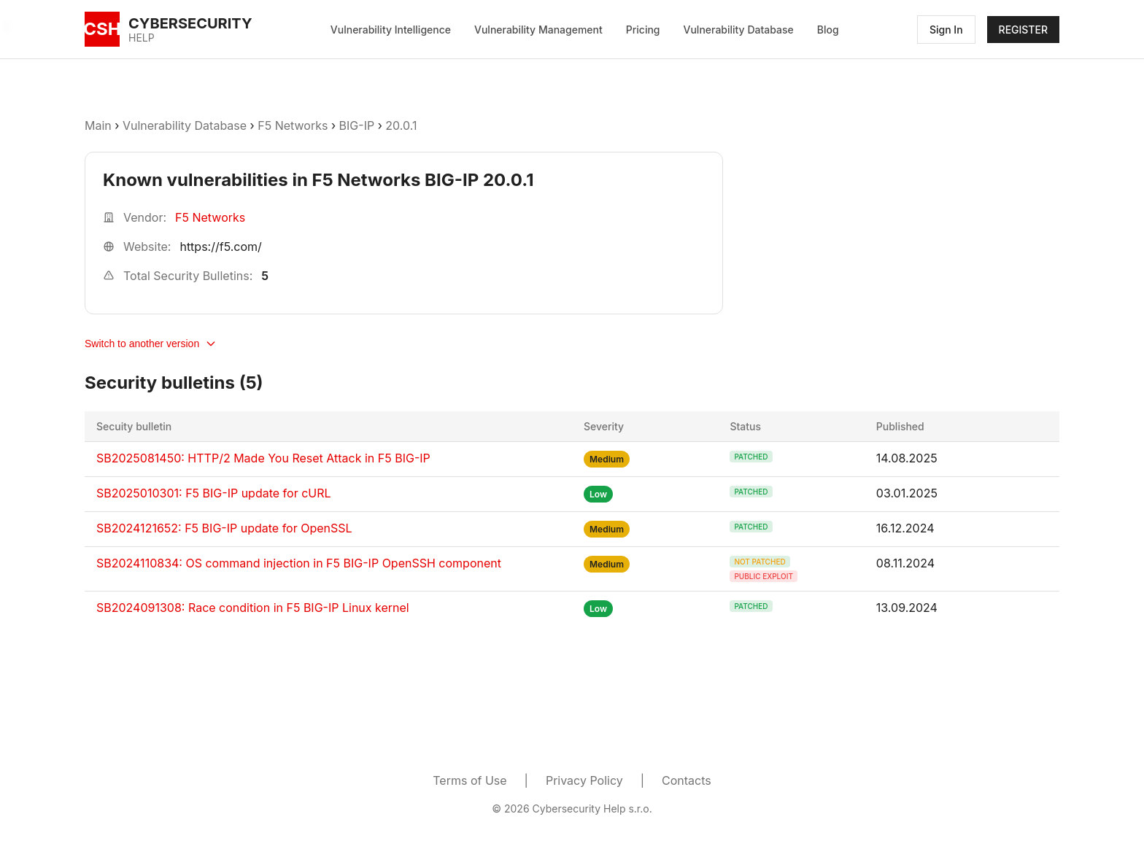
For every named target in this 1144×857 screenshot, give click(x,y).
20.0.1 (401, 125)
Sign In (946, 29)
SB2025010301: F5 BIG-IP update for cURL (213, 493)
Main (98, 125)
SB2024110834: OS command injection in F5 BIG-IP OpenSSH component (298, 563)
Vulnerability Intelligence (391, 29)
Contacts (686, 780)
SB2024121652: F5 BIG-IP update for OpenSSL (224, 528)
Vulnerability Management (538, 29)
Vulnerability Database (739, 29)
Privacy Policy (584, 780)
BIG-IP (357, 125)
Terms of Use (469, 780)
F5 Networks (293, 125)
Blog (828, 29)
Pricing (643, 29)
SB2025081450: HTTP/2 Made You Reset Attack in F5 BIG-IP (263, 458)
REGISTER (1023, 29)
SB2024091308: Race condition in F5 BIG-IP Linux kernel (252, 607)
